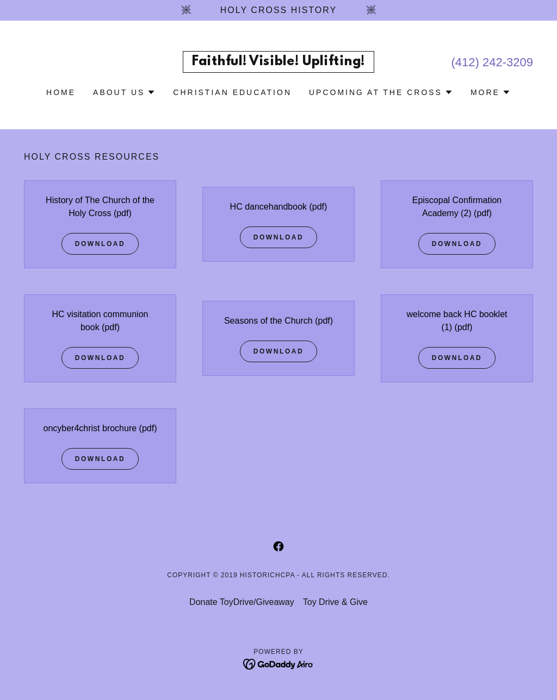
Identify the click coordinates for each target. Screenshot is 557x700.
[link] (278, 62)
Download (100, 244)
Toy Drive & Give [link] (335, 602)
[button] (124, 92)
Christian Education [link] (232, 92)
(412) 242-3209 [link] (492, 62)
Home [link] (61, 92)
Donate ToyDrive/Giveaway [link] (241, 602)
